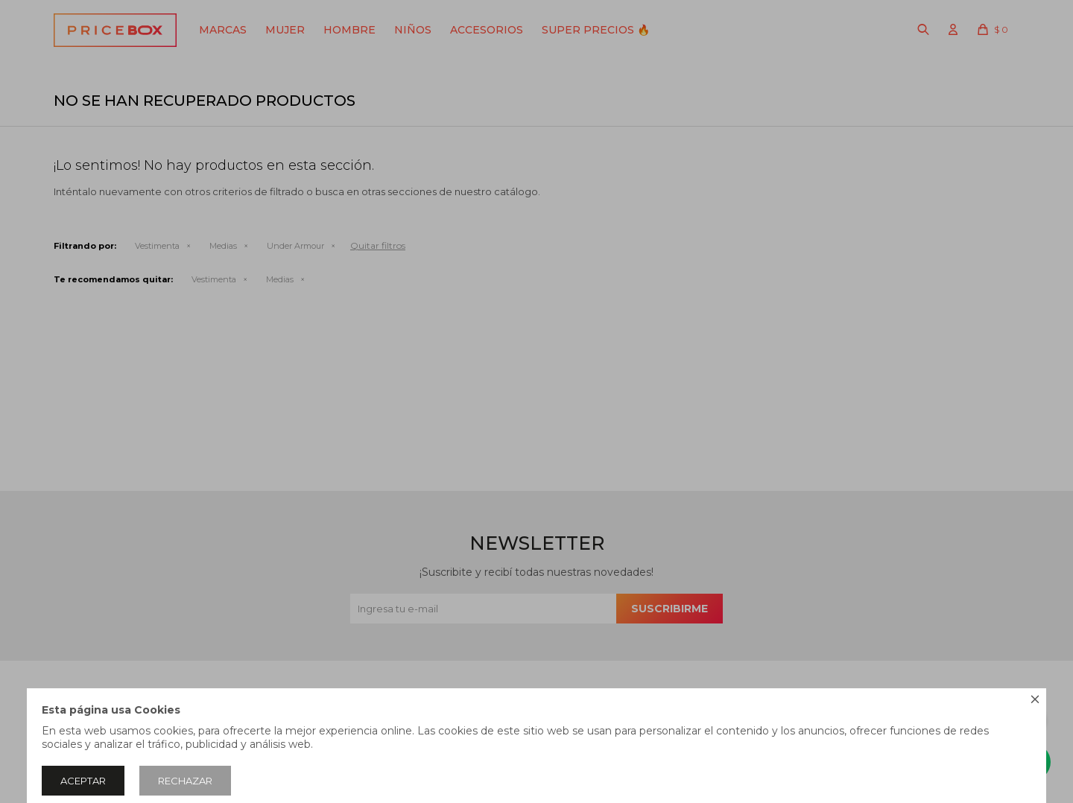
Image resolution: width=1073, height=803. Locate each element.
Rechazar (185, 781)
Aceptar (83, 781)
